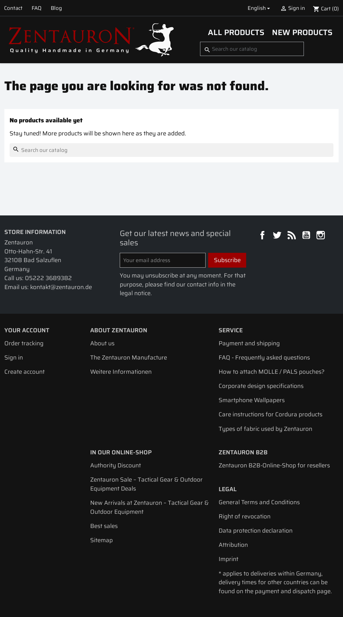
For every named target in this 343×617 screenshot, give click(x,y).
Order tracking (23, 343)
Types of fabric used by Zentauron (265, 428)
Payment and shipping (249, 343)
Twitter (277, 236)
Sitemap (101, 540)
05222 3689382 (48, 278)
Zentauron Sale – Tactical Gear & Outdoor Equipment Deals (146, 484)
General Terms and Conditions (259, 502)
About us (102, 343)
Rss (292, 236)
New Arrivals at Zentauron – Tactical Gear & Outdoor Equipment (149, 507)
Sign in (13, 357)
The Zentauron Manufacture (128, 357)
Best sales (104, 526)
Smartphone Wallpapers (252, 400)
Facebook (263, 236)
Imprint (228, 559)
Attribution (233, 544)
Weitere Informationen (121, 371)
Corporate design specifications (261, 386)
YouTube (307, 236)
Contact (13, 8)
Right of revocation (245, 516)
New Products (302, 32)
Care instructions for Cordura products (270, 414)
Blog (56, 8)
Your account (26, 330)
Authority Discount (115, 465)
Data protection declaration (256, 530)
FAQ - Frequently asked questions (264, 357)
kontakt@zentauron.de (61, 287)
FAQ (36, 8)
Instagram (321, 236)
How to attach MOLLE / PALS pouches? (271, 371)
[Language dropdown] (260, 8)
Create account (24, 371)
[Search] (252, 49)
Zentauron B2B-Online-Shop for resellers (274, 465)
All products (236, 32)
